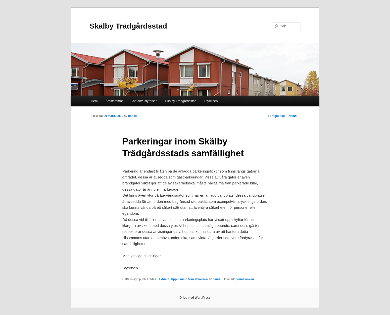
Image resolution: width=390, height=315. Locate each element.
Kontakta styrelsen (144, 101)
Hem (94, 101)
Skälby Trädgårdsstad (128, 26)
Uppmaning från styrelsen (189, 279)
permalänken (245, 279)
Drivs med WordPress (195, 297)
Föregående (274, 116)
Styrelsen (211, 101)
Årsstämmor (114, 101)
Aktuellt (163, 279)
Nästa (294, 116)
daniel (132, 116)
